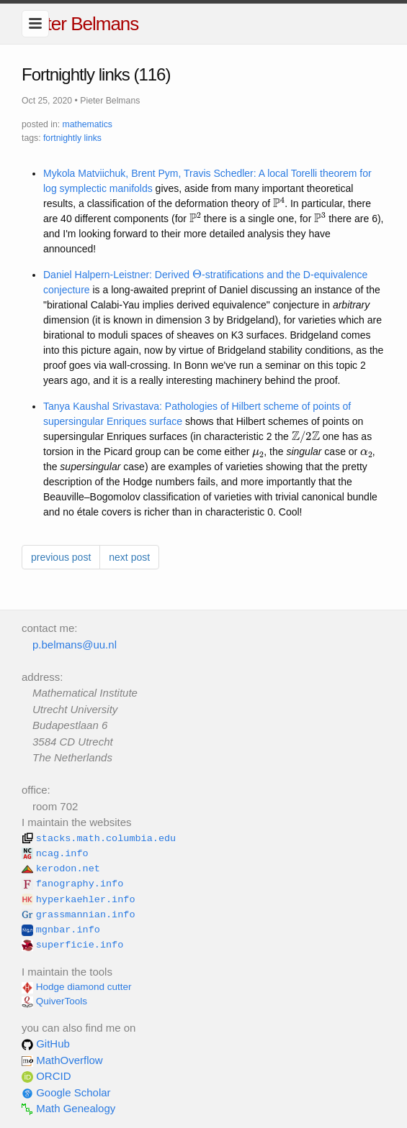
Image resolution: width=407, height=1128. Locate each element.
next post (129, 557)
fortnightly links (72, 138)
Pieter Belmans (80, 24)
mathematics (87, 124)
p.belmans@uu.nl (74, 644)
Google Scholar (66, 1092)
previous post (61, 557)
